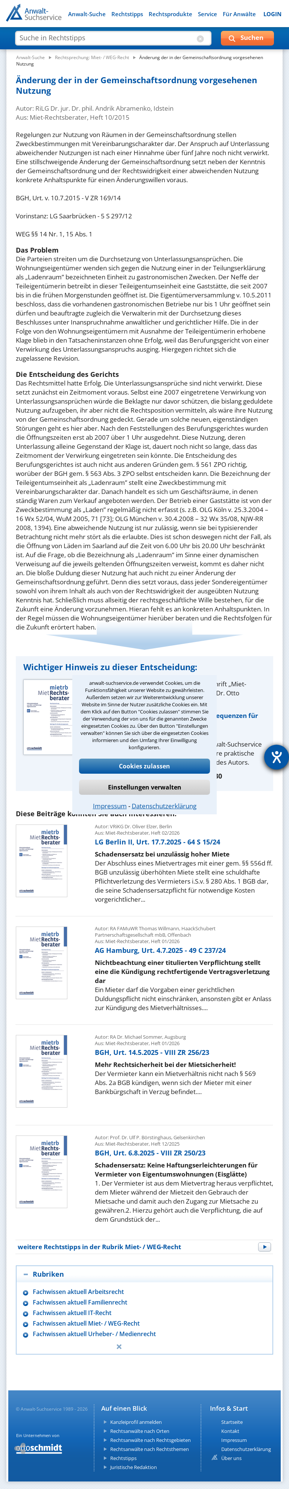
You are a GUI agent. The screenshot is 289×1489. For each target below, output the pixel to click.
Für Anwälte (239, 14)
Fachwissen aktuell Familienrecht (80, 1302)
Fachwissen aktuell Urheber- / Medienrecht (94, 1334)
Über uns (231, 1458)
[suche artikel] (113, 37)
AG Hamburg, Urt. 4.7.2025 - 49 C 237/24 (160, 950)
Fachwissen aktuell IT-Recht (72, 1313)
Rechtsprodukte (170, 14)
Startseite (232, 1422)
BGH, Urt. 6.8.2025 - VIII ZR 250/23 (150, 1152)
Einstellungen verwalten (144, 787)
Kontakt (230, 1431)
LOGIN (272, 14)
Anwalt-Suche (87, 14)
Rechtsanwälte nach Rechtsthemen (149, 1449)
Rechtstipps (127, 14)
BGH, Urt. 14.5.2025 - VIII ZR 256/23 (152, 1052)
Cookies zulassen (144, 766)
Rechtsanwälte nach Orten (139, 1431)
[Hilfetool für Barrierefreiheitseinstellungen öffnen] (276, 757)
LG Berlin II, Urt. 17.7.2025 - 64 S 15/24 (157, 841)
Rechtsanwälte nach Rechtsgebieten (150, 1440)
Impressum (110, 806)
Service (207, 14)
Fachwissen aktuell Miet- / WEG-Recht (86, 1323)
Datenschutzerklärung (164, 806)
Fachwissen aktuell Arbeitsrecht (78, 1292)
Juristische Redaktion (133, 1467)
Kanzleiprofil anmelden (136, 1422)
